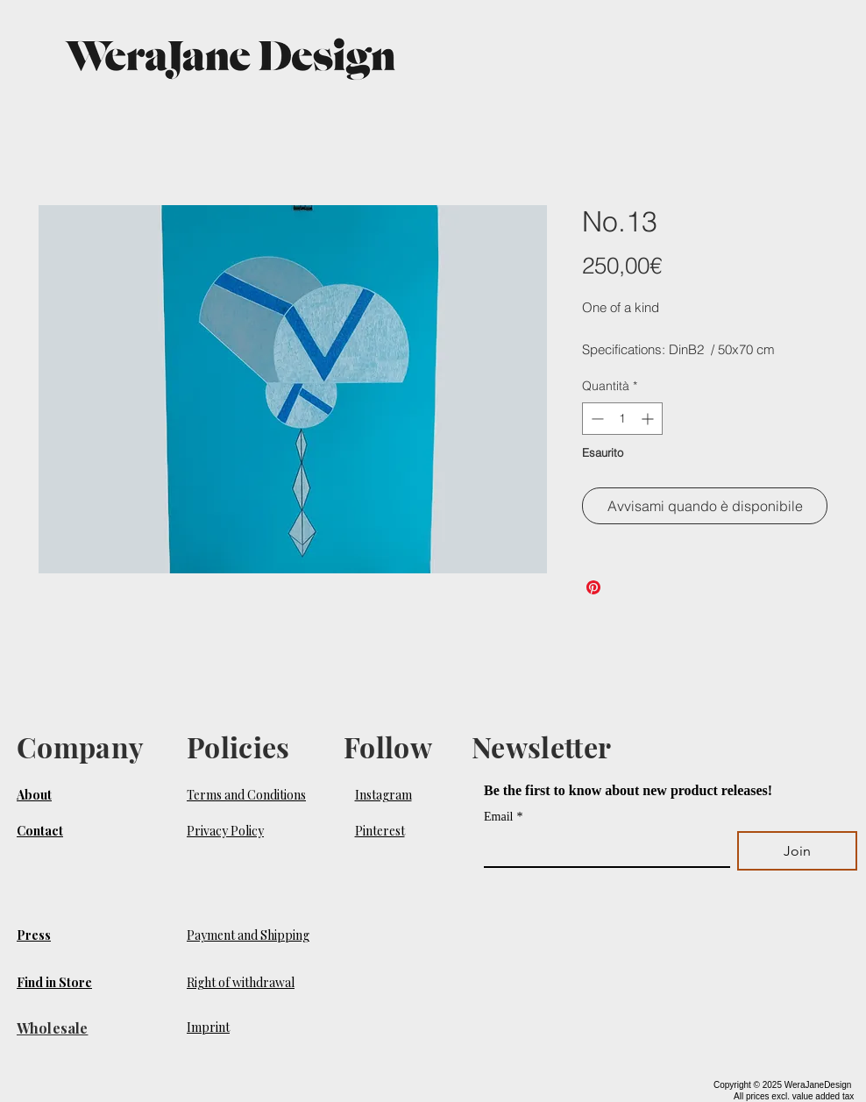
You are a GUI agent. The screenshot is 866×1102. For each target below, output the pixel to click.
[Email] (602, 848)
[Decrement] (596, 418)
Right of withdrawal (241, 982)
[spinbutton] (622, 418)
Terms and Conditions (246, 794)
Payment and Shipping (248, 935)
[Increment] (649, 418)
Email (503, 816)
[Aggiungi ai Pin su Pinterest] (593, 587)
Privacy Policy (225, 830)
